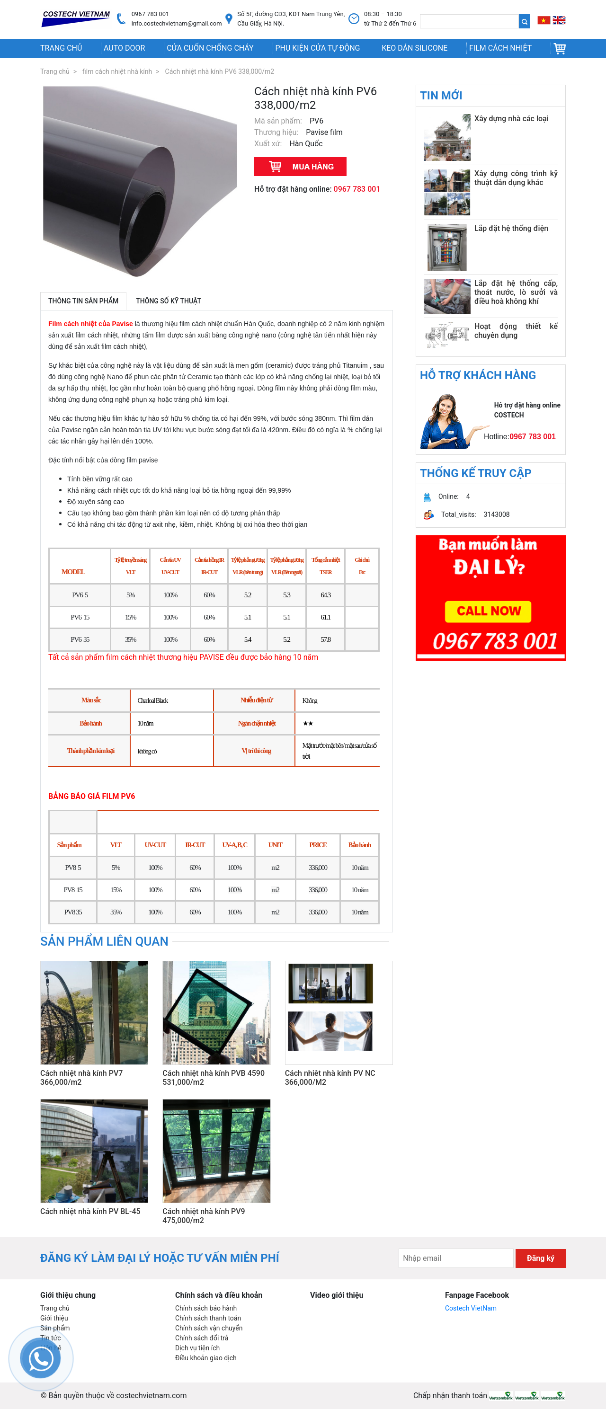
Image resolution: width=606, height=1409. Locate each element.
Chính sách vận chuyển (209, 1328)
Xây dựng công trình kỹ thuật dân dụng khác (516, 178)
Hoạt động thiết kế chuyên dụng (516, 331)
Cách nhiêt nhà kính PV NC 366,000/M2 (330, 1078)
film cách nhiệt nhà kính (117, 71)
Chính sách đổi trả (201, 1338)
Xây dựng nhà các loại (511, 118)
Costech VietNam (471, 1308)
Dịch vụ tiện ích (197, 1348)
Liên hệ (51, 1348)
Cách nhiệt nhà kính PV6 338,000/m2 (220, 71)
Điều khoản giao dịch (206, 1358)
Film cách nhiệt (500, 48)
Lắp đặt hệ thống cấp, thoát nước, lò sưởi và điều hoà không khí (516, 292)
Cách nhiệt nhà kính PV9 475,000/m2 (203, 1216)
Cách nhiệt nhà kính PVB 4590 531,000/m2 (213, 1078)
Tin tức (50, 1338)
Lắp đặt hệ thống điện (511, 228)
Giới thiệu (54, 1318)
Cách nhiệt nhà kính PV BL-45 (90, 1211)
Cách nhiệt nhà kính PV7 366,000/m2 (81, 1078)
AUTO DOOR (124, 48)
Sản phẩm (55, 1328)
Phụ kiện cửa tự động (317, 48)
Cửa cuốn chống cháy (210, 48)
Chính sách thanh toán (208, 1318)
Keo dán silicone (414, 48)
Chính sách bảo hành (206, 1308)
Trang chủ (61, 48)
